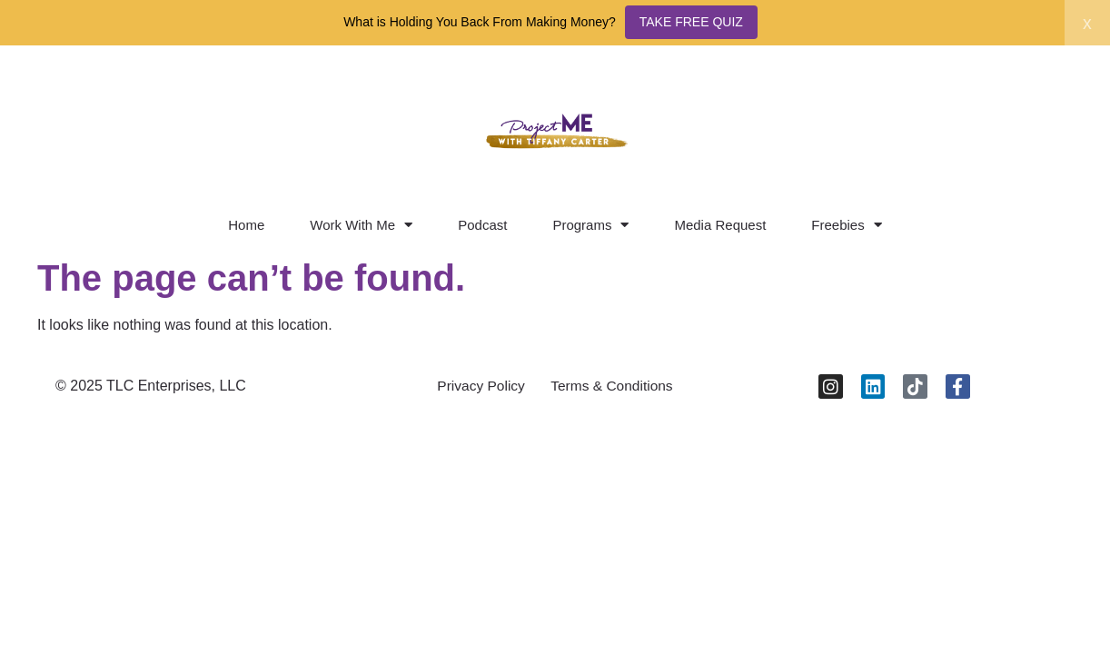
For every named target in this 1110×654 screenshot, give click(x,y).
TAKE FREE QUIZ (691, 22)
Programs (590, 225)
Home (246, 225)
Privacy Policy (477, 387)
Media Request (720, 225)
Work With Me (361, 225)
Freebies (846, 225)
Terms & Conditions (614, 387)
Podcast (482, 225)
